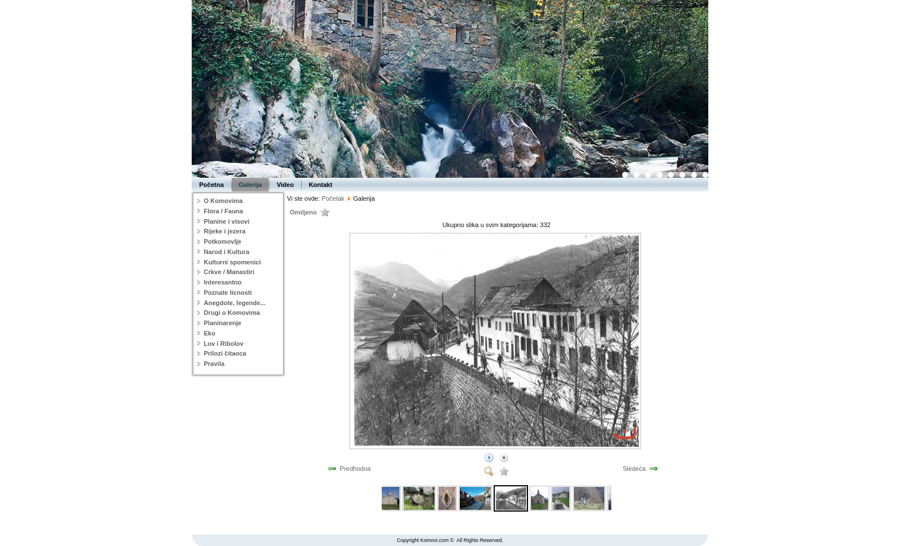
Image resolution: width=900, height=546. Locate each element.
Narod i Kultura (226, 251)
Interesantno (223, 282)
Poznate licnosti (228, 292)
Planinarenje (222, 322)
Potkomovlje (222, 241)
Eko (209, 333)
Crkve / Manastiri (229, 271)
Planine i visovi (226, 221)
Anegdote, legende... (235, 302)
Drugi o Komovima (232, 312)
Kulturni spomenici (232, 262)
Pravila (214, 363)
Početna (211, 184)
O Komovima (223, 200)
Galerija (250, 184)
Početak (332, 198)
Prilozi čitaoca (225, 353)
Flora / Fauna (223, 211)
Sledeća (634, 468)
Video (285, 184)
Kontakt (320, 184)
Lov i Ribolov (223, 343)
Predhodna (355, 468)
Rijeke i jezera (225, 231)
